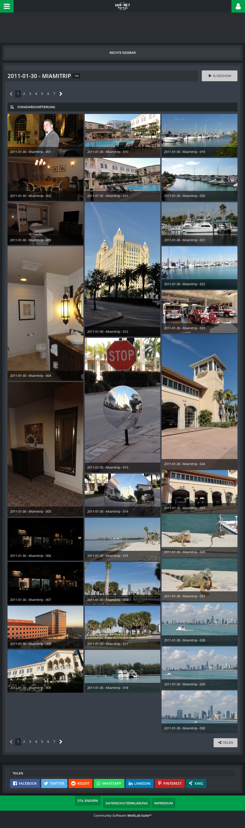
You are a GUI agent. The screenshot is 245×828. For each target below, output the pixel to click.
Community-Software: (123, 815)
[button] (7, 6)
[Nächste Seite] (61, 94)
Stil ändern (87, 800)
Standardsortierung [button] (36, 107)
